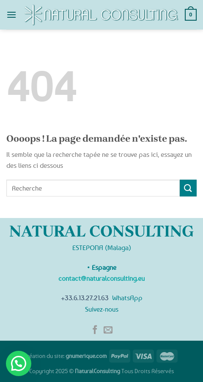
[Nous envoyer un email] (108, 330)
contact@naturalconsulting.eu (101, 278)
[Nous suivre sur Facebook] (95, 330)
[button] (18, 363)
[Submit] (188, 188)
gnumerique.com (86, 355)
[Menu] (11, 14)
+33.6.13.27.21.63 (85, 297)
